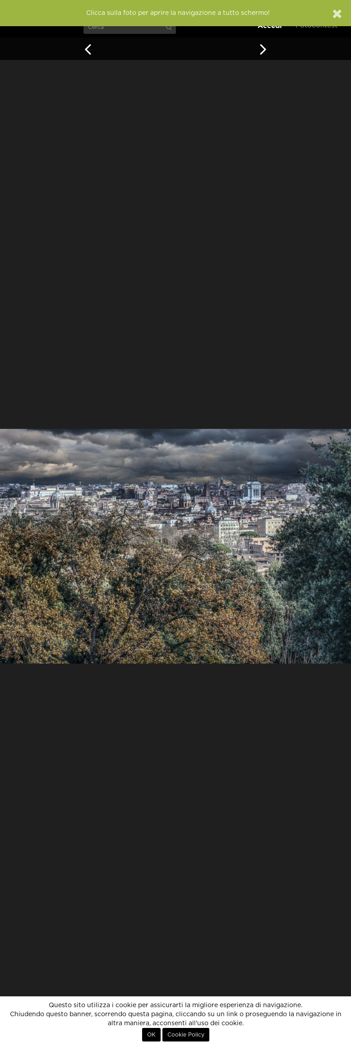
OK (151, 1034)
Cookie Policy (185, 1034)
